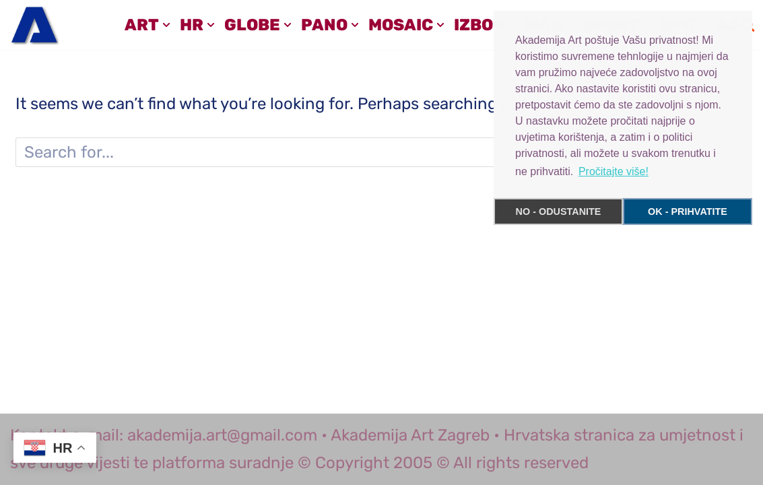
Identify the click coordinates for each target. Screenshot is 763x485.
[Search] (366, 152)
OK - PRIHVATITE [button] (687, 211)
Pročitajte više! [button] (613, 171)
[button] (166, 25)
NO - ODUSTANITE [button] (558, 211)
